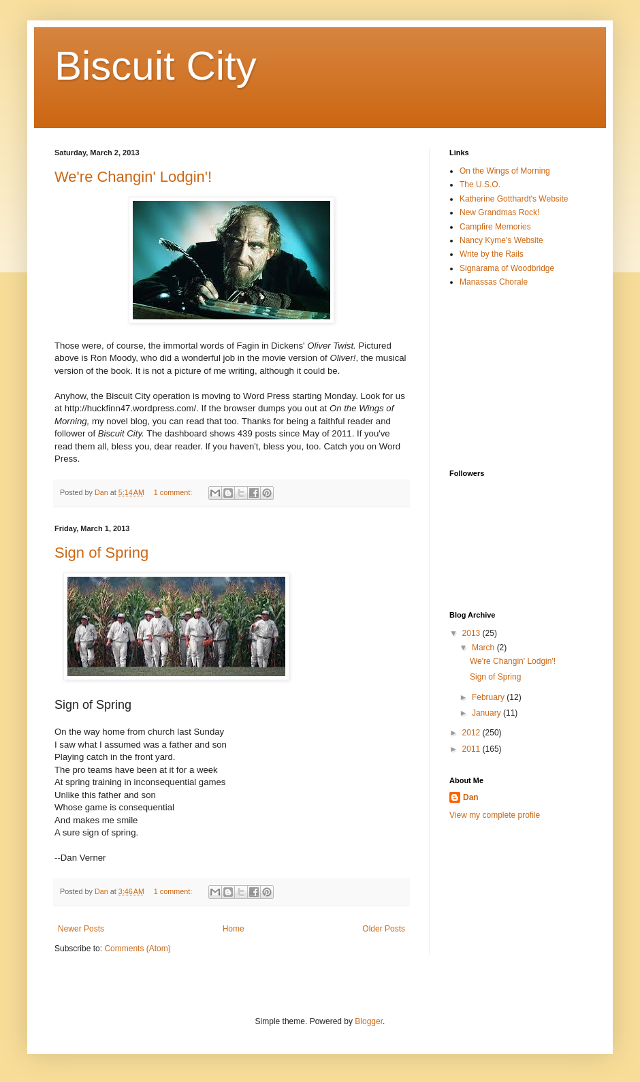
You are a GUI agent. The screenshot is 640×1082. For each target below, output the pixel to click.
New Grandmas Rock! (499, 212)
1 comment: (174, 492)
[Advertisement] (517, 378)
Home (233, 929)
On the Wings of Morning (505, 171)
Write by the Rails (492, 254)
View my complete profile (494, 815)
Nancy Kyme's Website (501, 240)
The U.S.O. (480, 184)
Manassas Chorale (494, 282)
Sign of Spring (101, 552)
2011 (472, 749)
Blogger (369, 1021)
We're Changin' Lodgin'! (133, 176)
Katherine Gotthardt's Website (514, 199)
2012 (472, 732)
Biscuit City (155, 66)
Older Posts (383, 929)
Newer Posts (81, 929)
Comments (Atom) (137, 948)
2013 (472, 633)
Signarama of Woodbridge (507, 268)
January (487, 713)
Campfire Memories (495, 227)
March (484, 647)
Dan (471, 797)
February (489, 697)
